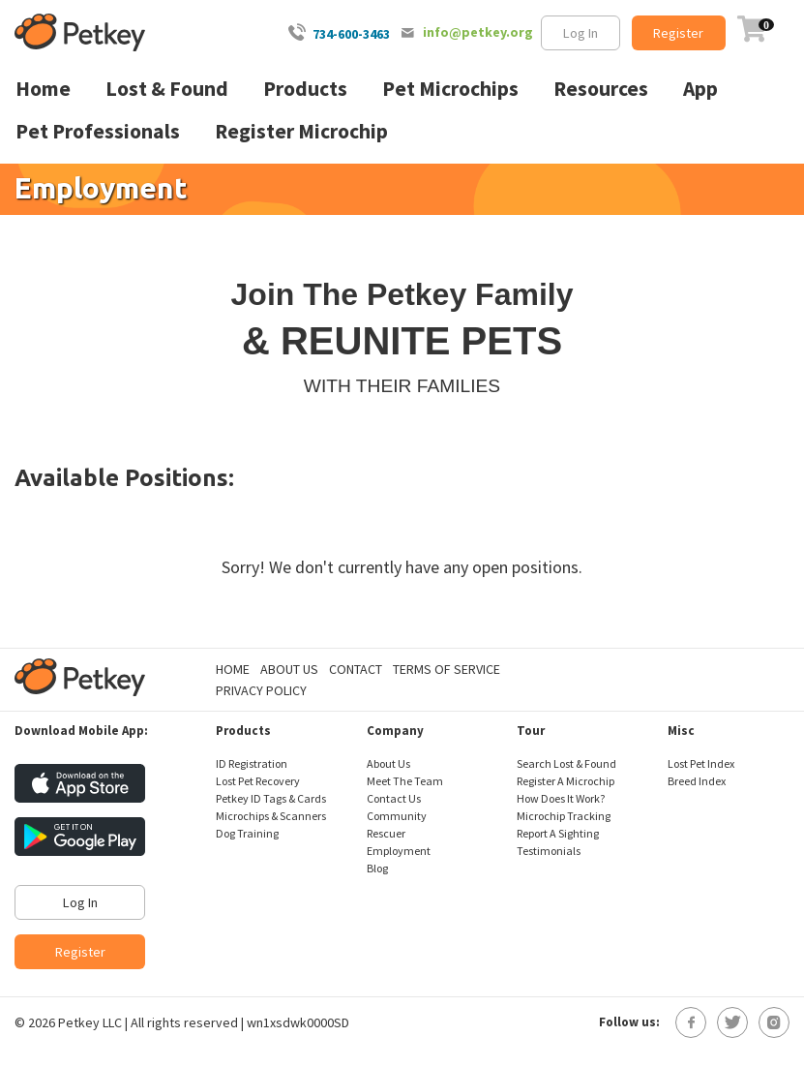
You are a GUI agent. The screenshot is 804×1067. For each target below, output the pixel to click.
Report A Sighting (558, 833)
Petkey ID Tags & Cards (271, 798)
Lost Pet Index (701, 763)
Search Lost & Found (566, 763)
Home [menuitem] (43, 89)
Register (678, 33)
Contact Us (394, 798)
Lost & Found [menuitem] (166, 89)
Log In (580, 33)
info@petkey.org (478, 32)
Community (397, 815)
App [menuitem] (700, 89)
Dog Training (247, 833)
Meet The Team (405, 781)
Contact (355, 669)
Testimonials (549, 850)
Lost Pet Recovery (258, 781)
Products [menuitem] (305, 89)
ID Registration (251, 763)
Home (233, 669)
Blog (377, 868)
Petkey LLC (90, 1022)
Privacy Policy (261, 690)
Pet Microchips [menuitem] (450, 89)
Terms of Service (446, 669)
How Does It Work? (561, 798)
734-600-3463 (351, 34)
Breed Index (697, 781)
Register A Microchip (565, 781)
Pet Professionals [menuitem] (97, 131)
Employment (399, 850)
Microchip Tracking (563, 815)
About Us (289, 669)
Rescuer (386, 833)
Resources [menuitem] (600, 89)
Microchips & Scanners (271, 815)
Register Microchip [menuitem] (301, 131)
